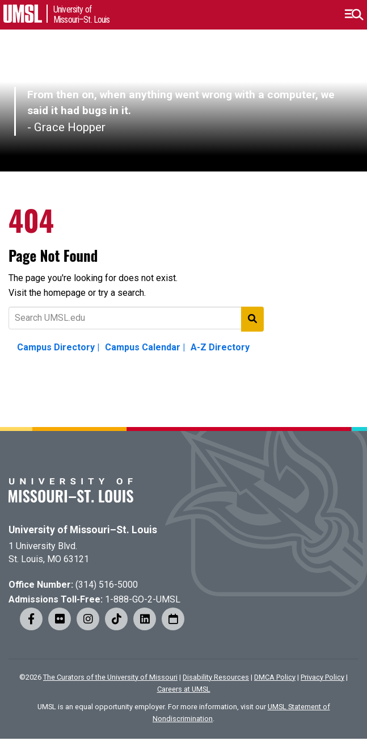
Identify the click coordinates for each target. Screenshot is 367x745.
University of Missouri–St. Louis (83, 529)
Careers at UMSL (183, 689)
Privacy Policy (322, 677)
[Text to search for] (136, 318)
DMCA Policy (275, 677)
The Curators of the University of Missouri (110, 677)
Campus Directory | (58, 347)
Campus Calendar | (145, 347)
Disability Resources (216, 677)
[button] (353, 14)
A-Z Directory (220, 347)
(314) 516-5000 (106, 584)
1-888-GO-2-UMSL (142, 599)
